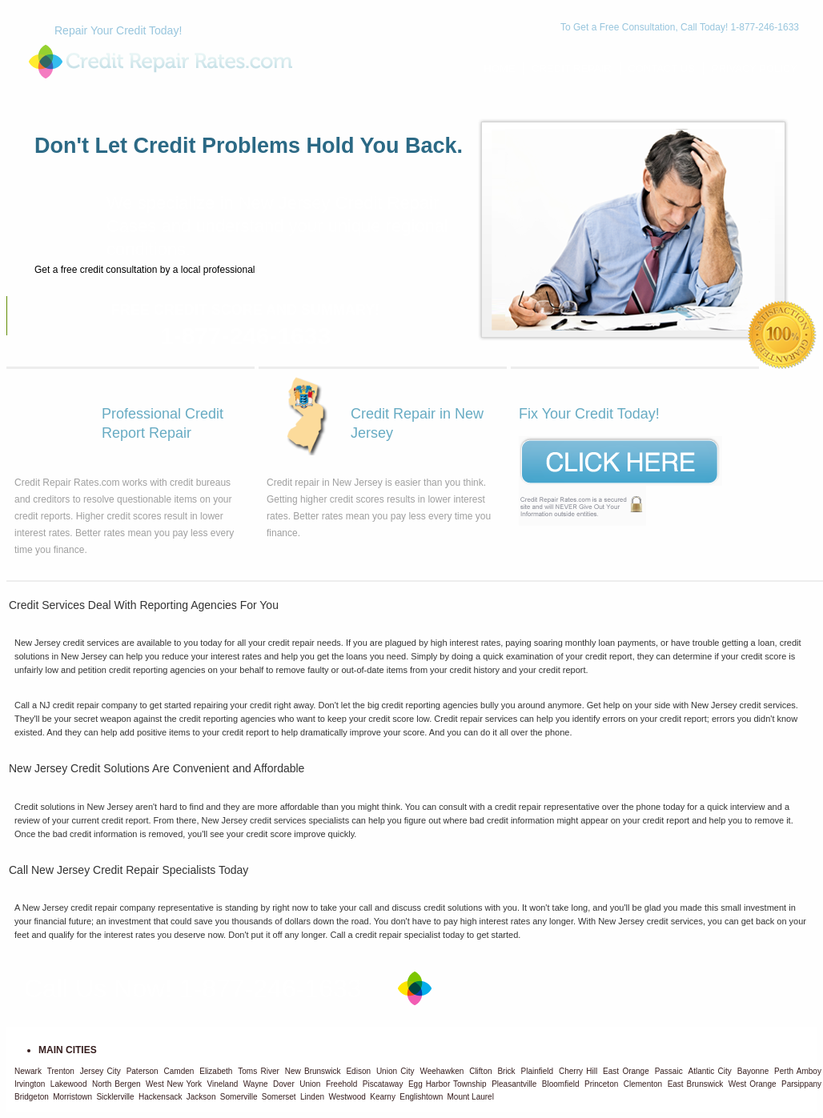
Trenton (60, 1071)
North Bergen (116, 1084)
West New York (174, 1084)
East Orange (626, 1071)
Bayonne (753, 1071)
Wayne (255, 1084)
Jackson (201, 1096)
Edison (358, 1071)
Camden (179, 1071)
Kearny (382, 1096)
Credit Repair (571, 68)
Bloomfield (561, 1084)
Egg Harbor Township (447, 1084)
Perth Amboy (797, 1071)
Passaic (669, 1071)
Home (499, 68)
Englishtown (421, 1096)
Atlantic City (710, 1071)
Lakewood (68, 1084)
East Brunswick (696, 1084)
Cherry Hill (578, 1071)
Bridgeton (31, 1096)
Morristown (72, 1096)
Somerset (279, 1096)
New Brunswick (313, 1071)
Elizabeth (215, 1071)
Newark (28, 1071)
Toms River (258, 1071)
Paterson (142, 1071)
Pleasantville (514, 1084)
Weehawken (442, 1071)
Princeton (601, 1084)
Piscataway (383, 1084)
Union (309, 1084)
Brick (506, 1071)
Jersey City (100, 1071)
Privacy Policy (754, 68)
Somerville (239, 1096)
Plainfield (537, 1071)
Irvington (29, 1084)
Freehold (341, 1084)
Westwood (347, 1096)
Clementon (643, 1084)
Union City (395, 1071)
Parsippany (801, 1084)
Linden (312, 1096)
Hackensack (160, 1096)
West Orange (753, 1084)
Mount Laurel (471, 1096)
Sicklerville (115, 1096)
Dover (284, 1084)
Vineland (223, 1084)
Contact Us (661, 68)
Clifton (480, 1071)
